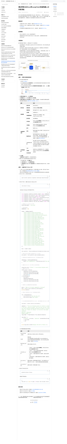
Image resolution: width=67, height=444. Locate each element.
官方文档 (3, 4)
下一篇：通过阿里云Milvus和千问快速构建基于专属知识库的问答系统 (41, 407)
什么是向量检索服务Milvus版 (37, 399)
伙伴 (31, 1)
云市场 (27, 1)
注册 (59, 1)
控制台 (57, 1)
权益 (22, 1)
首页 (19, 7)
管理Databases (42, 141)
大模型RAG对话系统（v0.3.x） (33, 104)
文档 (51, 1)
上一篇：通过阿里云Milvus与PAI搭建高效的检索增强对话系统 (25, 407)
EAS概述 (33, 400)
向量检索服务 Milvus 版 (10, 4)
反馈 (35, 412)
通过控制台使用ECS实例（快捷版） (33, 174)
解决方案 (18, 1)
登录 (63, 1)
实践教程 (30, 7)
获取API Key (43, 31)
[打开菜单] (2, 2)
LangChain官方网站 (42, 402)
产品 (15, 1)
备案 (54, 1)
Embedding (36, 350)
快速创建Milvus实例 (38, 27)
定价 (24, 1)
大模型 (11, 1)
